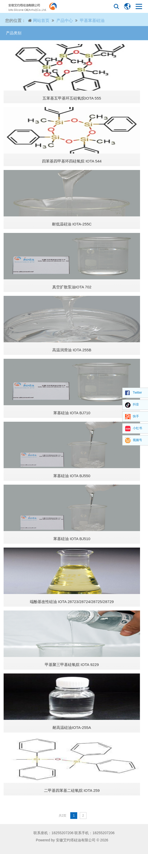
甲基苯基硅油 (92, 20)
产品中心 (64, 20)
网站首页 (41, 20)
